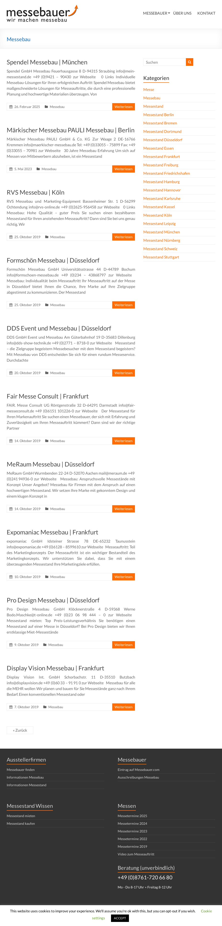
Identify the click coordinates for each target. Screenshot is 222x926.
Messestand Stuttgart (161, 257)
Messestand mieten (21, 816)
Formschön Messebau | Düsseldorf (53, 260)
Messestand (153, 106)
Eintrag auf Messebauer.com (139, 770)
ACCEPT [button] (120, 918)
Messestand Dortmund (162, 131)
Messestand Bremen (160, 123)
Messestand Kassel (159, 206)
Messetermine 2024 (132, 823)
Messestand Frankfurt (161, 156)
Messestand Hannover (162, 190)
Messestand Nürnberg (161, 240)
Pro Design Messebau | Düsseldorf (53, 600)
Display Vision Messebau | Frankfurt (55, 668)
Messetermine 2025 (132, 816)
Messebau (57, 107)
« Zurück (20, 730)
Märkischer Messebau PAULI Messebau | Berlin (70, 130)
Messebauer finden (21, 770)
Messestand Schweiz (160, 248)
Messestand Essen (158, 148)
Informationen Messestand (26, 785)
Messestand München (161, 232)
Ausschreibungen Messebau (138, 777)
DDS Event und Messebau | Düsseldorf (59, 328)
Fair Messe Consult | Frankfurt (48, 396)
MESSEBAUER (155, 13)
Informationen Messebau (25, 777)
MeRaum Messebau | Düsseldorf (50, 464)
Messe (148, 89)
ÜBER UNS (182, 13)
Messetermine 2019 (132, 846)
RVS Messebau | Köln (35, 192)
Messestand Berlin (158, 114)
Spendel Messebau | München (47, 62)
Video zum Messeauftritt (136, 854)
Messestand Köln (157, 215)
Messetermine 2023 (132, 831)
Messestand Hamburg (161, 181)
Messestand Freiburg (160, 165)
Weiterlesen (124, 107)
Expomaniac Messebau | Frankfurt (52, 532)
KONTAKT (206, 13)
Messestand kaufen (21, 823)
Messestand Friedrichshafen (166, 173)
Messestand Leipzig (159, 223)
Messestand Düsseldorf (162, 139)
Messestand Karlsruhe (161, 198)
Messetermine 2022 (132, 839)
